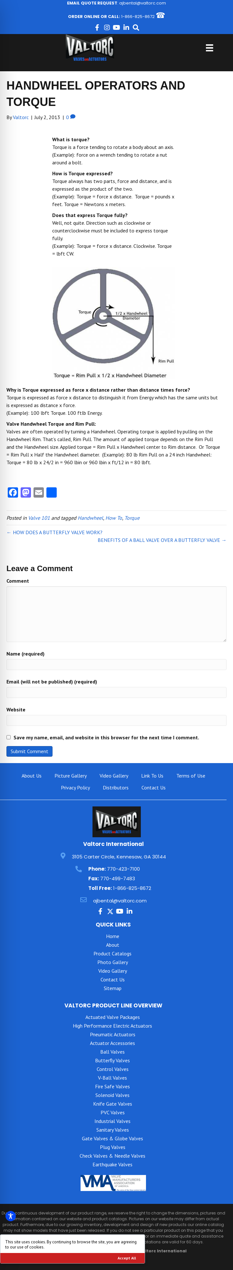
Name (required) (25, 653)
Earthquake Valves (112, 1164)
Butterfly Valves (112, 1060)
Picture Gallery (70, 775)
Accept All (127, 1258)
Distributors (116, 787)
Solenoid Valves (112, 1095)
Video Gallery (114, 775)
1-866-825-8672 (138, 16)
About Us (32, 775)
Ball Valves (112, 1051)
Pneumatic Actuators (112, 1034)
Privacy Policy (75, 787)
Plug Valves (112, 1147)
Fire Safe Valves (112, 1086)
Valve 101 (39, 518)
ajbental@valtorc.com (142, 3)
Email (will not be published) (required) (51, 681)
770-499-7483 (117, 878)
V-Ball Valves (112, 1077)
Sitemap (112, 988)
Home (112, 936)
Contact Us (153, 787)
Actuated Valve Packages (112, 1017)
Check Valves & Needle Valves (112, 1156)
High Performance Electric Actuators (112, 1025)
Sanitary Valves (112, 1129)
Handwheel (90, 518)
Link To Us (152, 775)
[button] (97, 27)
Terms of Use (190, 775)
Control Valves (113, 1069)
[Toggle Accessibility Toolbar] (10, 1216)
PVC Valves (113, 1112)
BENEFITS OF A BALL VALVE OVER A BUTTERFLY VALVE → (162, 540)
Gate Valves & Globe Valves (112, 1138)
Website (15, 709)
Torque (132, 518)
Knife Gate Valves (112, 1103)
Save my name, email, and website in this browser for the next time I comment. (106, 737)
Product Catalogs (112, 953)
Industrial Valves (112, 1121)
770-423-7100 (123, 869)
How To (113, 518)
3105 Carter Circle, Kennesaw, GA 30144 (119, 856)
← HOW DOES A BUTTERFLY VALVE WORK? (54, 532)
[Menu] (209, 48)
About (112, 945)
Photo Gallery (112, 962)
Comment (17, 581)
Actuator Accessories (112, 1043)
